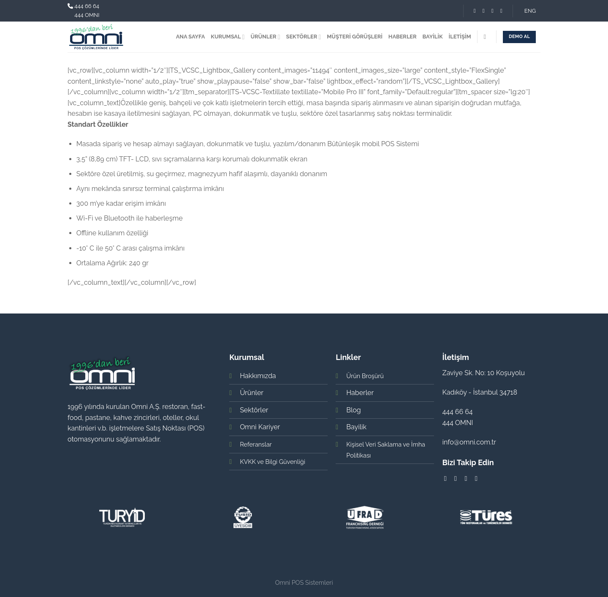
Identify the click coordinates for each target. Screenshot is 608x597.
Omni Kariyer (260, 427)
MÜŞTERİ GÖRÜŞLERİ (355, 36)
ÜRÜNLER (265, 37)
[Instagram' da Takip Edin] (483, 11)
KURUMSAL (227, 37)
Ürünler (251, 393)
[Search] (486, 37)
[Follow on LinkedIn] (492, 11)
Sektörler (254, 410)
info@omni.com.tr (469, 442)
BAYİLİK (433, 36)
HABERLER (402, 36)
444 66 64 (86, 6)
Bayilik (356, 427)
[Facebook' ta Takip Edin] (475, 11)
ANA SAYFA (190, 36)
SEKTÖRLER (303, 37)
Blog (353, 410)
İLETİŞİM (460, 36)
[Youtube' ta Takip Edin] (501, 11)
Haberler (360, 393)
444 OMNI (86, 15)
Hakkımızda (258, 376)
